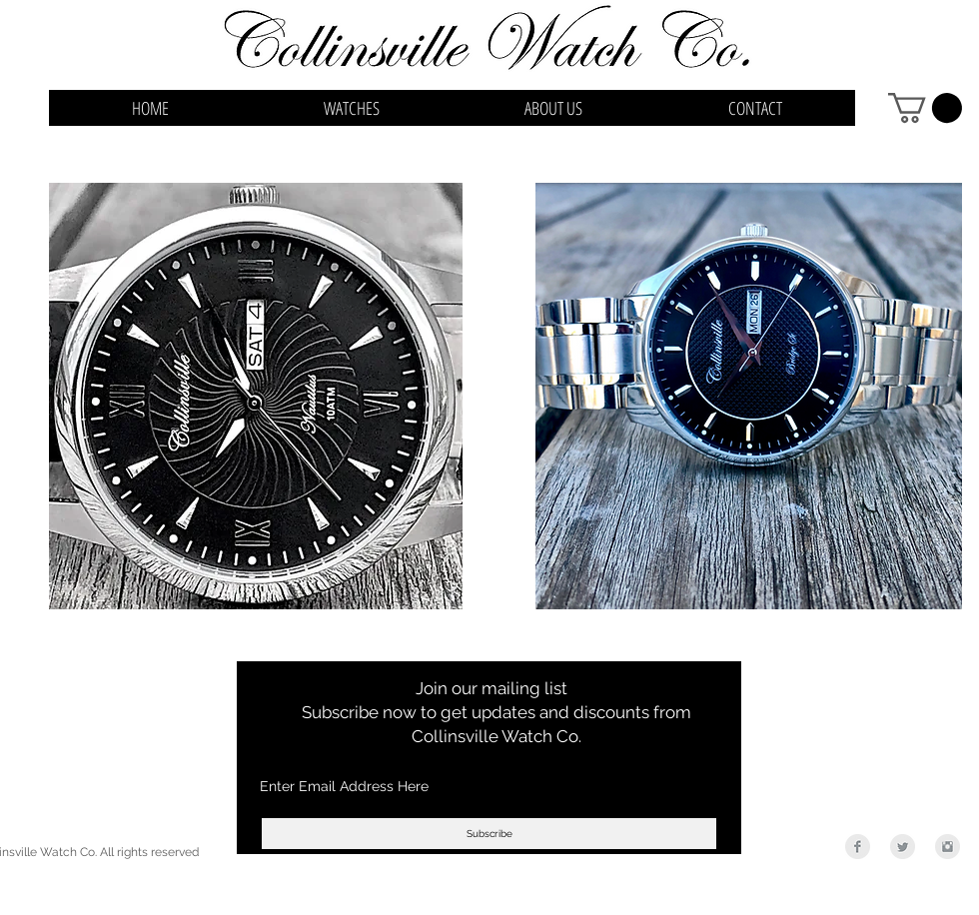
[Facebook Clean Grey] (857, 846)
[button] (925, 108)
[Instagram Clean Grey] (947, 846)
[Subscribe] (489, 833)
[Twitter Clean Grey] (902, 846)
